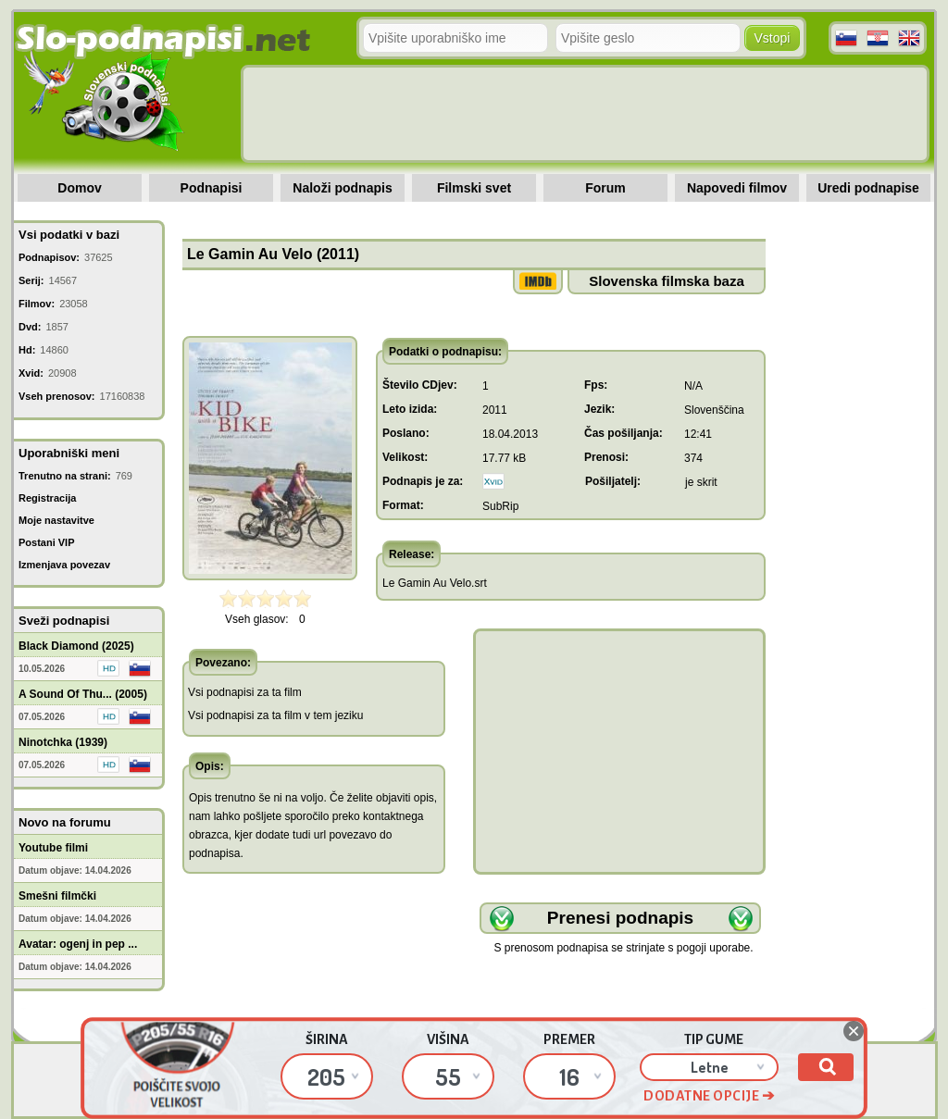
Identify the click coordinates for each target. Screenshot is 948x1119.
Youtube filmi (53, 847)
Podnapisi (212, 187)
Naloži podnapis (342, 187)
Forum (605, 187)
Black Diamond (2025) (76, 646)
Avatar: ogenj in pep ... (78, 944)
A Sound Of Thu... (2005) (83, 694)
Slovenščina (714, 410)
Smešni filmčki (57, 895)
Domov (79, 187)
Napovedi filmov (737, 187)
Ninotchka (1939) (63, 742)
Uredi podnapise (868, 187)
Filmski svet (474, 187)
